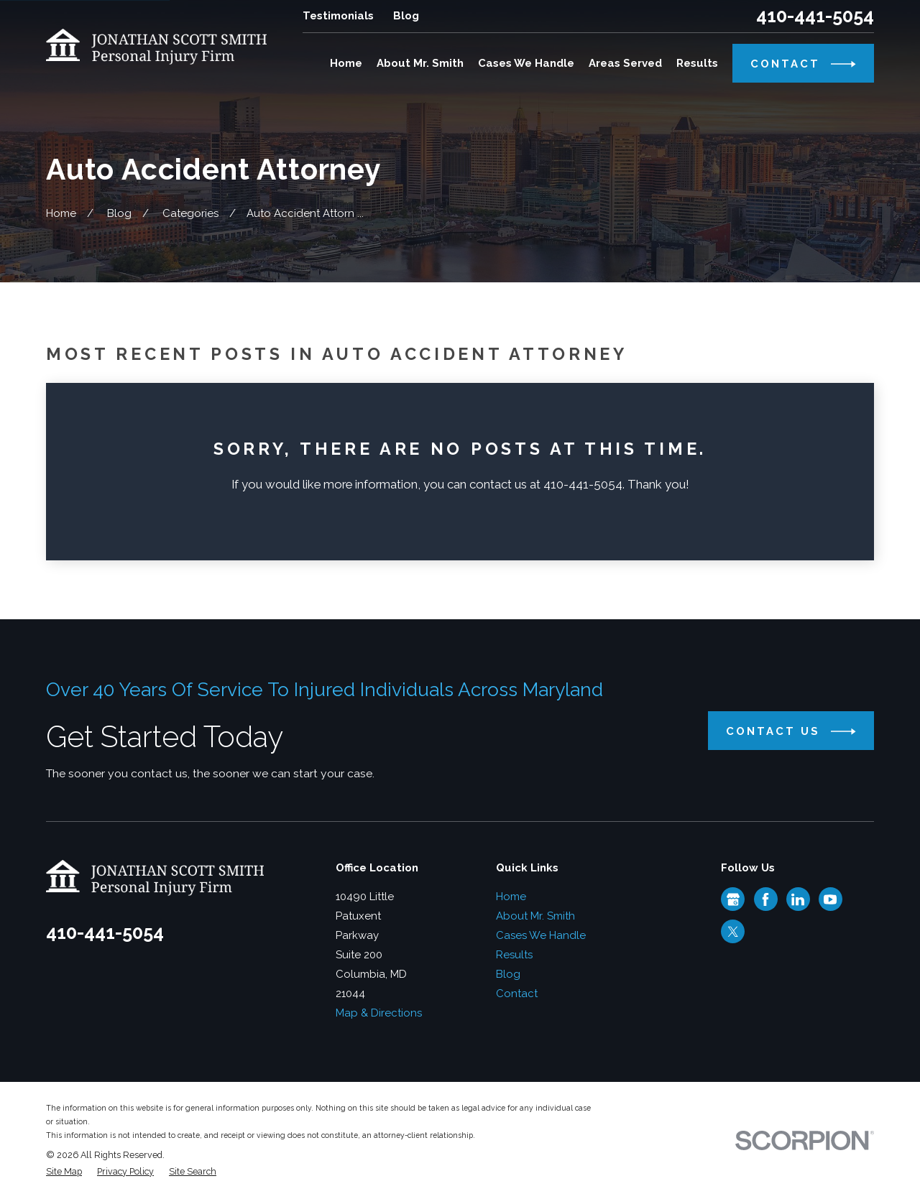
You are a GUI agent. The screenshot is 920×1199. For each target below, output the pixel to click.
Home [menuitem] (346, 63)
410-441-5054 (815, 16)
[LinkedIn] (797, 899)
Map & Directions (379, 1012)
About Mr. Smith (535, 915)
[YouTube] (830, 899)
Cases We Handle (541, 935)
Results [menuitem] (697, 63)
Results (514, 954)
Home (511, 896)
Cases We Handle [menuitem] (526, 63)
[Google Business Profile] (733, 899)
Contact (517, 993)
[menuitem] (64, 1172)
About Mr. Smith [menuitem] (420, 63)
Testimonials (338, 15)
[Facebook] (765, 899)
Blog (406, 15)
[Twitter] (733, 931)
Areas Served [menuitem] (625, 63)
